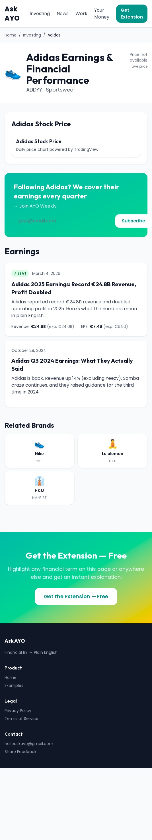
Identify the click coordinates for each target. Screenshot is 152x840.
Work (81, 13)
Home (11, 35)
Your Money (101, 13)
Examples (14, 685)
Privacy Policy (18, 710)
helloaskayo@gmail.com (29, 743)
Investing (40, 13)
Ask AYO (12, 14)
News (63, 13)
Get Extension (132, 13)
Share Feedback (20, 751)
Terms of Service (21, 718)
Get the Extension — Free (76, 596)
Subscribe (133, 221)
